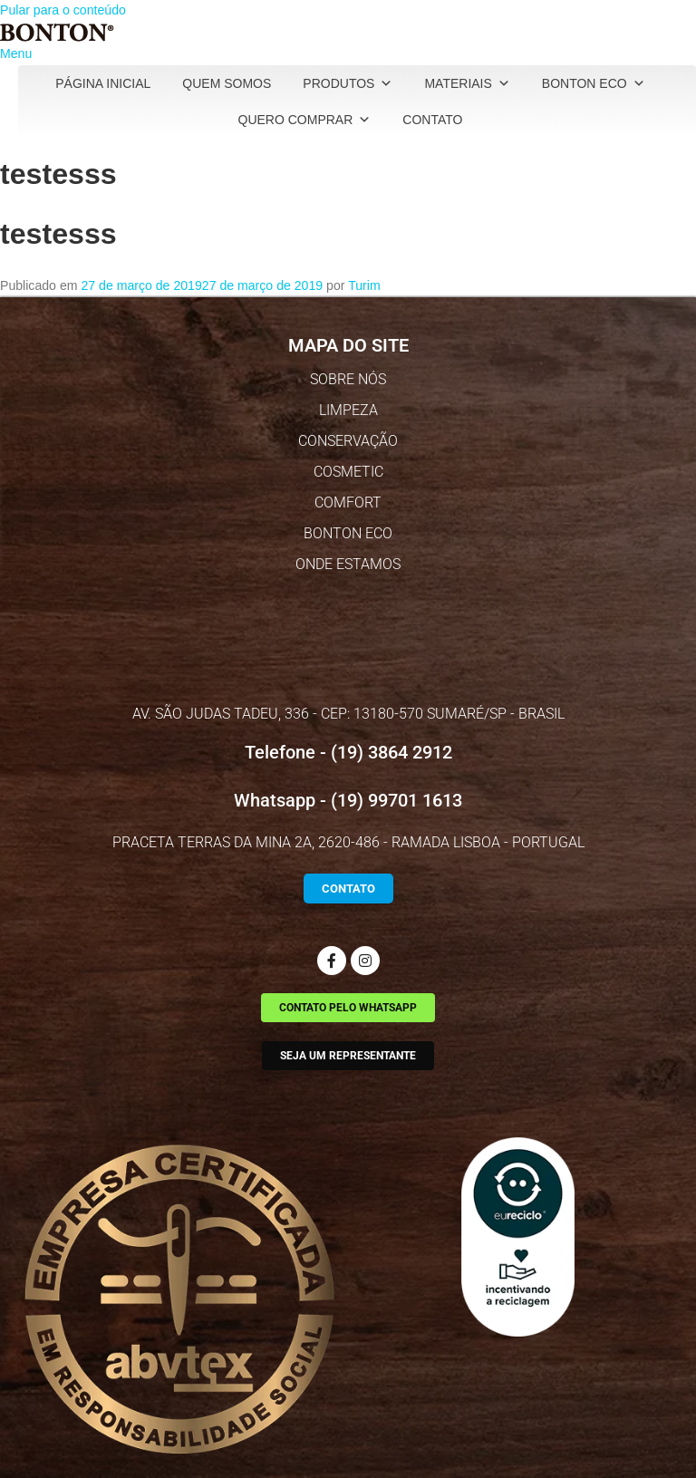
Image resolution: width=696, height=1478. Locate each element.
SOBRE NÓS (348, 379)
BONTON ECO (348, 533)
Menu (16, 53)
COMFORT (348, 502)
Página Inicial (102, 83)
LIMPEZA (348, 410)
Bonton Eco (593, 83)
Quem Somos (226, 83)
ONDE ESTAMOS (348, 564)
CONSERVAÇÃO (348, 440)
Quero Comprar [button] (305, 119)
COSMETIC (348, 471)
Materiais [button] (466, 83)
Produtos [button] (347, 83)
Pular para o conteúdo (63, 10)
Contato (432, 119)
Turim (364, 285)
